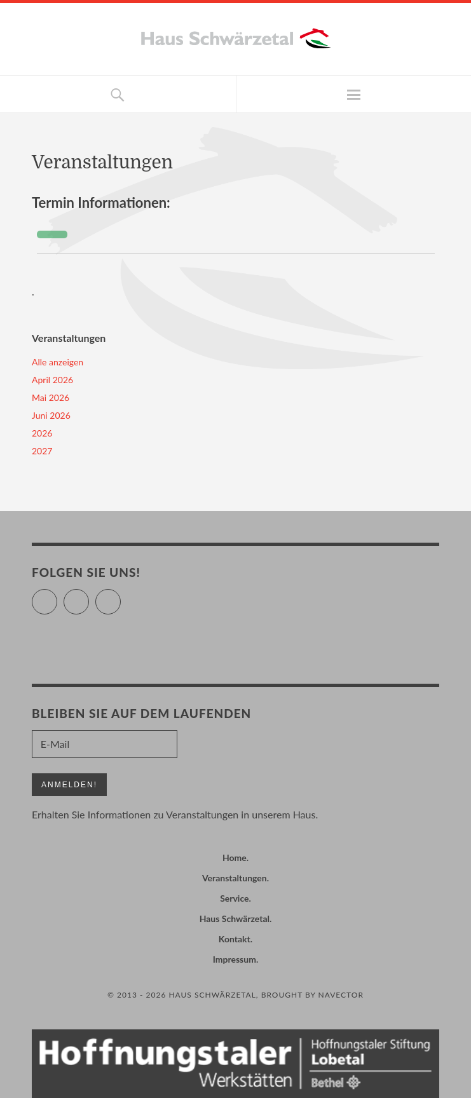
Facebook (88, 596)
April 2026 (52, 379)
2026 (42, 433)
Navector (341, 995)
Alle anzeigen (57, 361)
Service (234, 898)
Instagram (120, 596)
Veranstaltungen (234, 877)
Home (234, 857)
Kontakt (234, 938)
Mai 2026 (50, 397)
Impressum (234, 959)
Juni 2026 (51, 415)
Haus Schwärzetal (235, 918)
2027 (42, 450)
